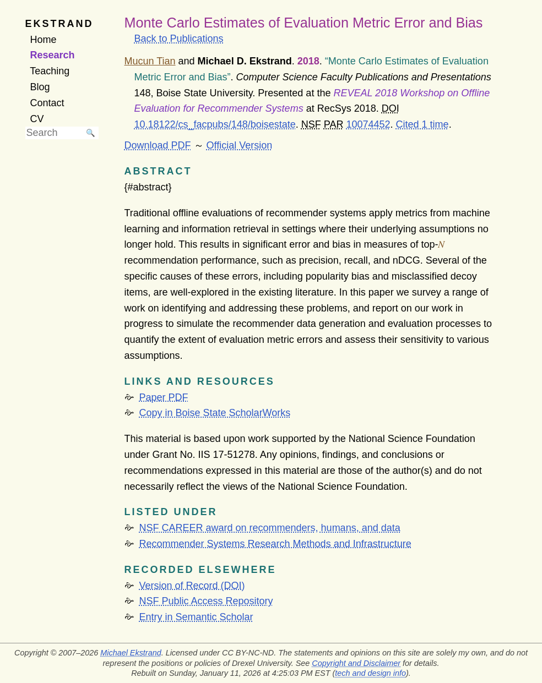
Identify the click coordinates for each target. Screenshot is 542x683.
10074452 (368, 124)
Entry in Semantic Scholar (196, 616)
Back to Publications (179, 38)
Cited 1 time (422, 124)
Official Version (240, 145)
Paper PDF (163, 397)
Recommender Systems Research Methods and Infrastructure (275, 543)
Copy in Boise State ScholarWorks (215, 412)
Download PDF (157, 145)
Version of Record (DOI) (192, 585)
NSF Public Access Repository (206, 600)
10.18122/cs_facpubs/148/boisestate (215, 124)
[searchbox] (54, 133)
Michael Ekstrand (130, 652)
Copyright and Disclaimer (356, 663)
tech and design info (370, 673)
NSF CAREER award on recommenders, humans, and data (269, 527)
